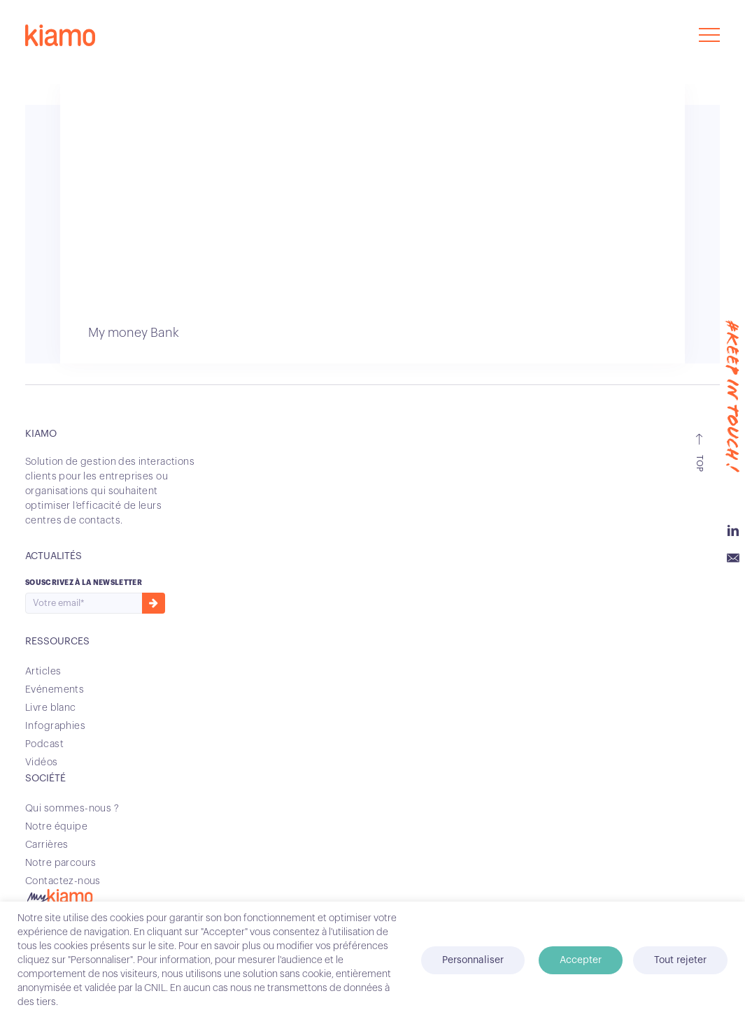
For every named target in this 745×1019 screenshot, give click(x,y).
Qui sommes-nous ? (72, 809)
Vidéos (41, 762)
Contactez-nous (63, 881)
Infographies (55, 726)
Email (733, 558)
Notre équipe (56, 827)
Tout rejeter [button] (680, 960)
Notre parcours (61, 863)
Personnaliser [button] (473, 960)
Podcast (44, 744)
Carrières (47, 845)
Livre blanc (50, 708)
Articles (43, 672)
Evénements (54, 690)
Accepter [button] (581, 960)
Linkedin (733, 530)
